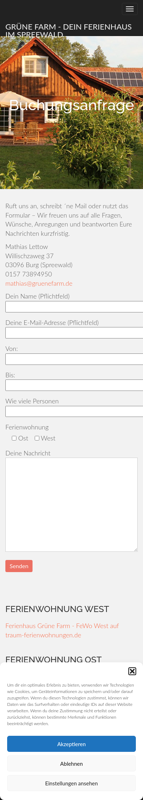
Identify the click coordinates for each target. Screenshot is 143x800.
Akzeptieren (71, 744)
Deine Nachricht (71, 501)
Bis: (71, 380)
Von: (71, 354)
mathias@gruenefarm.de (39, 283)
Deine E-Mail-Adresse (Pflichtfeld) (71, 328)
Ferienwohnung (27, 427)
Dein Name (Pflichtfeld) (71, 301)
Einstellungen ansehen (71, 783)
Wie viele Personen (71, 406)
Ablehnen (71, 763)
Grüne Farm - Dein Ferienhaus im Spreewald (68, 29)
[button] (132, 671)
